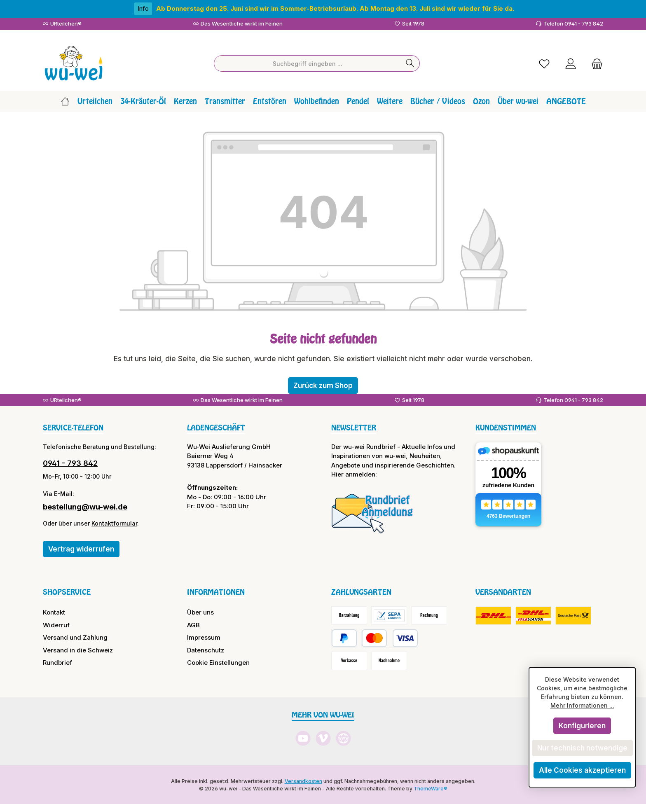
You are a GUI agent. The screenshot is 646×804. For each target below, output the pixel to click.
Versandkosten (303, 780)
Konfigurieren (582, 726)
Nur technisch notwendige (582, 748)
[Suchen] (410, 63)
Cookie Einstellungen (218, 662)
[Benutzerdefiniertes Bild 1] (372, 512)
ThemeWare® (430, 788)
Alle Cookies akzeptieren (582, 770)
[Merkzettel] (544, 62)
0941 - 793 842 (70, 462)
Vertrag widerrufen (81, 548)
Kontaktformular (114, 522)
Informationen (216, 591)
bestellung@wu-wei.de (85, 506)
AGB (193, 624)
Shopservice (67, 591)
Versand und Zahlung (75, 637)
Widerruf (56, 624)
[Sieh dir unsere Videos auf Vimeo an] (323, 738)
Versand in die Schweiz (78, 649)
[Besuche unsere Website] (343, 738)
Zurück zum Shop (323, 385)
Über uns (200, 612)
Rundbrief (57, 662)
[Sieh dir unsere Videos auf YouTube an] (303, 738)
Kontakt (54, 612)
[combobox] (307, 63)
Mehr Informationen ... (582, 705)
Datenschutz (205, 649)
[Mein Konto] (570, 62)
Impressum (203, 637)
